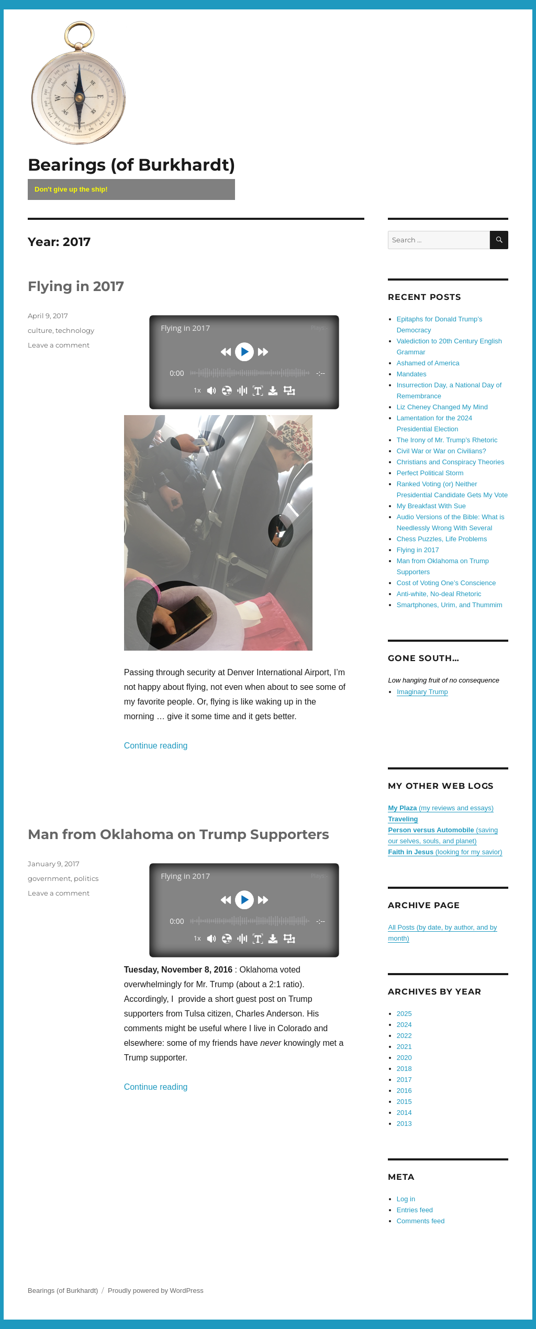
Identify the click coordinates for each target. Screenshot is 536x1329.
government (49, 878)
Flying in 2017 (76, 286)
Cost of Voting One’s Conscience (446, 583)
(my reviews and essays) (441, 808)
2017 (404, 1080)
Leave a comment (59, 345)
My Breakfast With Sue (431, 506)
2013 (404, 1123)
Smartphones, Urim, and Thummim (449, 605)
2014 (404, 1112)
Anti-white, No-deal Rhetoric (439, 594)
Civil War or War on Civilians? (441, 451)
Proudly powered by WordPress (156, 1290)
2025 (404, 1014)
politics (86, 878)
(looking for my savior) (445, 852)
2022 (404, 1036)
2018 (404, 1069)
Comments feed (421, 1221)
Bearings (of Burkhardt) (131, 164)
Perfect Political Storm (430, 473)
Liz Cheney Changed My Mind (442, 407)
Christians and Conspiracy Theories (451, 462)
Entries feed (415, 1210)
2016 (404, 1091)
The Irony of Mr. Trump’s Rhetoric (447, 440)
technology (74, 330)
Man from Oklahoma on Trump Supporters (178, 834)
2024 (404, 1025)
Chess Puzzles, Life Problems (442, 539)
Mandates (412, 374)
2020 (404, 1058)
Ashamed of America (428, 363)
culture (40, 330)
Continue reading (156, 745)
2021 (404, 1047)
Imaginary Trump (422, 692)
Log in (406, 1199)
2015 (404, 1101)
